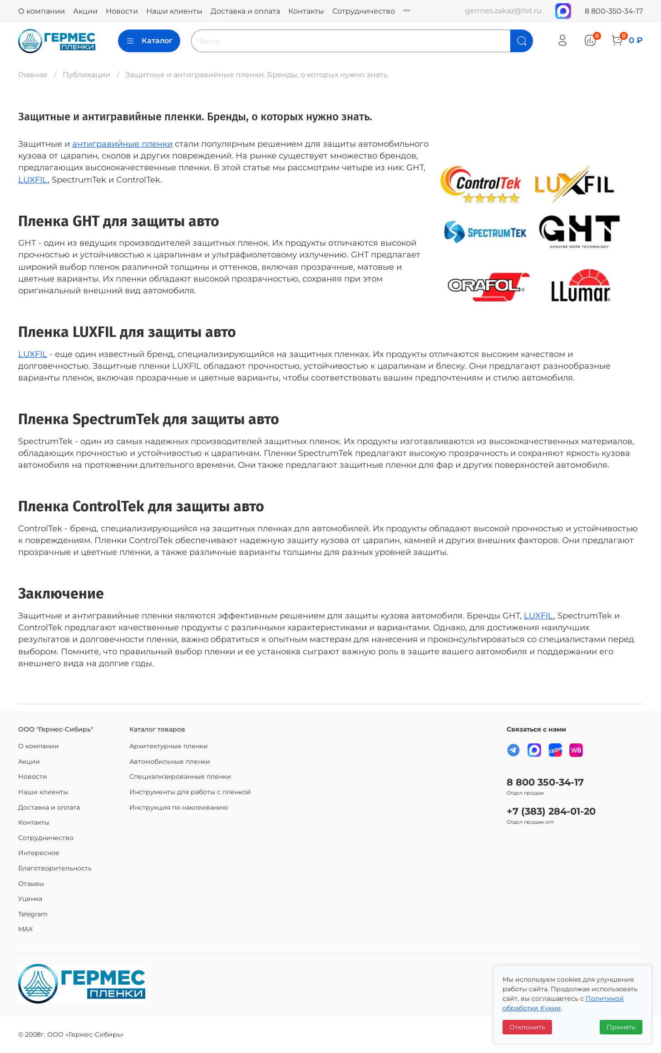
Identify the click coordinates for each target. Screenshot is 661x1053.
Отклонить (527, 1027)
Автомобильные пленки (169, 761)
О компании (41, 11)
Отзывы (31, 884)
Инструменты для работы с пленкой (190, 792)
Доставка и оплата (245, 11)
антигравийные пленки (122, 143)
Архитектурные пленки (168, 746)
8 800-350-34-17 (614, 11)
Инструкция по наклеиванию (178, 807)
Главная (33, 74)
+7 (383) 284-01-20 (551, 811)
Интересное (38, 853)
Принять (621, 1027)
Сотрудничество (363, 11)
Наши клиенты (174, 11)
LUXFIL (33, 179)
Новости (122, 11)
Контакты (306, 11)
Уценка (30, 899)
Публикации (86, 74)
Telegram (33, 914)
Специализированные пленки (180, 776)
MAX (25, 929)
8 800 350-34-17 (545, 782)
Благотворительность (55, 868)
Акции (85, 11)
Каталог (149, 40)
